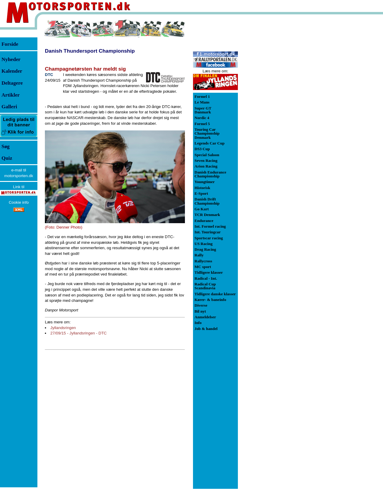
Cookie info (19, 202)
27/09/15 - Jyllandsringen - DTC (78, 333)
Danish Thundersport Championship (90, 51)
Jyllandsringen (63, 327)
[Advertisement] (269, 109)
